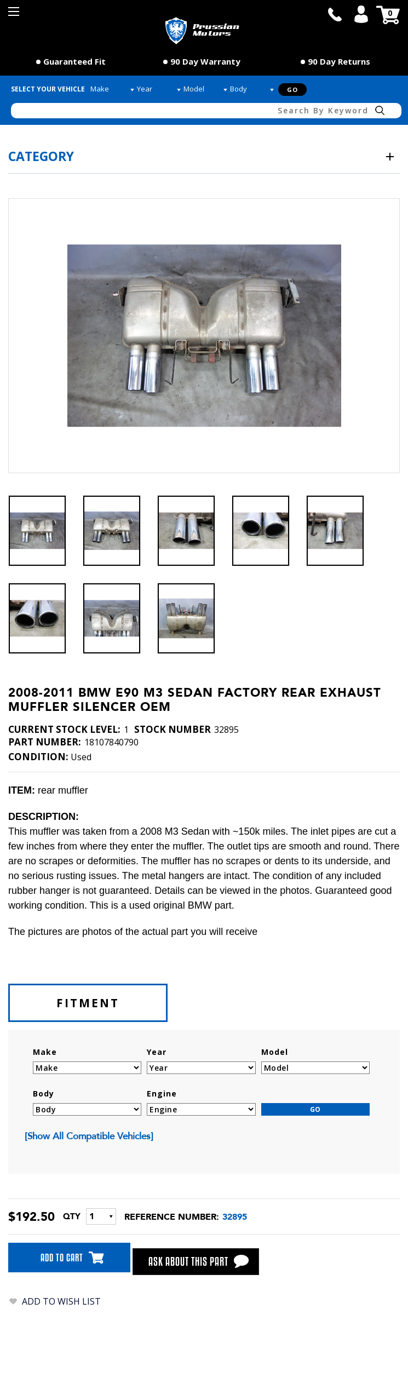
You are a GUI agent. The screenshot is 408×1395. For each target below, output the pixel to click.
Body (43, 1093)
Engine (162, 1093)
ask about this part (197, 1261)
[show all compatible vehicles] (89, 1136)
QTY (72, 1216)
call (334, 14)
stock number (172, 729)
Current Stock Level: (64, 729)
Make (45, 1052)
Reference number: (171, 1217)
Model (274, 1052)
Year (156, 1052)
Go (292, 89)
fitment (87, 1003)
